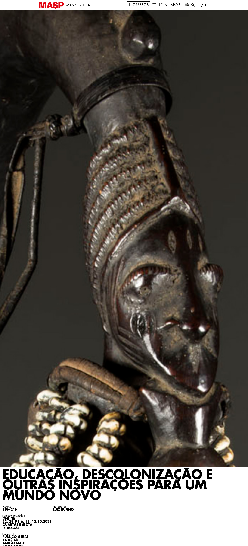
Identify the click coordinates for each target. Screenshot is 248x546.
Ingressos (139, 5)
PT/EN (203, 5)
